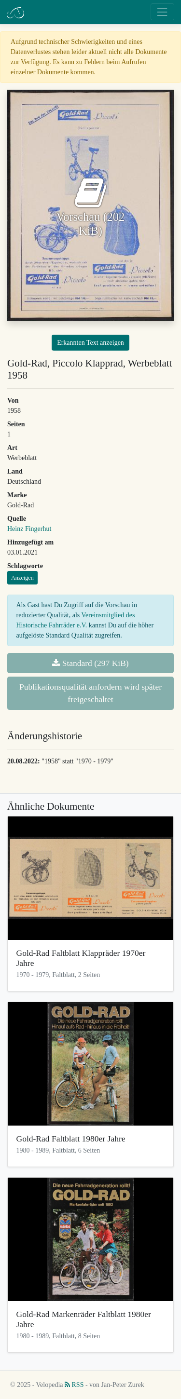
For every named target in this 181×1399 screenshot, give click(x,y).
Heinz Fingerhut (29, 528)
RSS (74, 1384)
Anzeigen (22, 577)
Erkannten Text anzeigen (90, 342)
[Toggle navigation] (162, 11)
